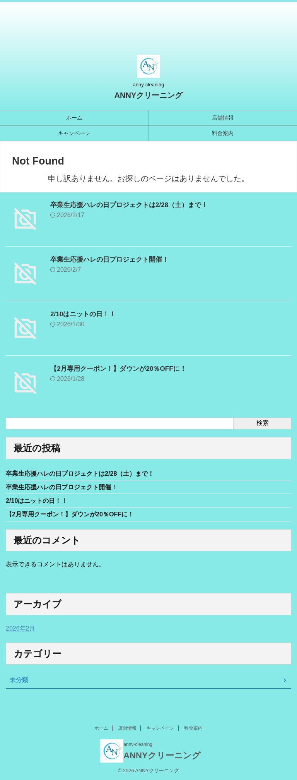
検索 (262, 423)
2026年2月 (21, 631)
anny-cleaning (137, 744)
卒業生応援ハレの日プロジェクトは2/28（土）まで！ (133, 205)
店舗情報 (223, 118)
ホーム (74, 118)
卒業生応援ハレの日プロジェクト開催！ (113, 259)
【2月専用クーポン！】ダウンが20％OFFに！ (122, 368)
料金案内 (223, 133)
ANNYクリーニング (148, 95)
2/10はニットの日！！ (84, 314)
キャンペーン (74, 133)
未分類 (19, 683)
